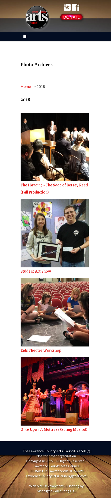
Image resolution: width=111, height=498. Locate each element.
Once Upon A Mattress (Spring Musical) (54, 429)
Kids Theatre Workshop (41, 350)
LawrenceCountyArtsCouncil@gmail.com (56, 476)
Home (26, 86)
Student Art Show (36, 271)
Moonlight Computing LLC (56, 491)
